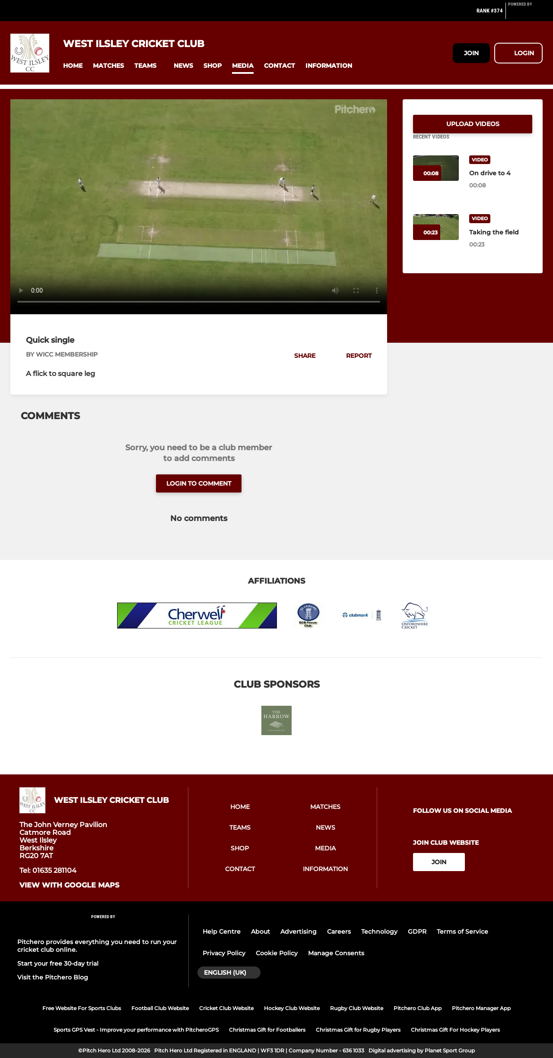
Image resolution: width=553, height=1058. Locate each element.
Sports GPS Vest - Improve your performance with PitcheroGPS (136, 1029)
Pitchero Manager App (481, 1008)
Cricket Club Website (226, 1008)
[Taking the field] (500, 242)
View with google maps (69, 885)
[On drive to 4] (500, 183)
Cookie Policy (277, 953)
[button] (73, 65)
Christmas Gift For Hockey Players (455, 1029)
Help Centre (222, 931)
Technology (379, 931)
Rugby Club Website (356, 1008)
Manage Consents (336, 953)
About (260, 931)
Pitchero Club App (418, 1008)
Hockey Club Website (292, 1008)
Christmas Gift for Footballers (267, 1029)
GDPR (417, 931)
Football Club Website (160, 1008)
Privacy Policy (224, 953)
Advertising (298, 931)
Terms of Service (462, 931)
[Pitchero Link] (525, 14)
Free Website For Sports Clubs (81, 1008)
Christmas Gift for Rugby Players (358, 1029)
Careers (339, 931)
